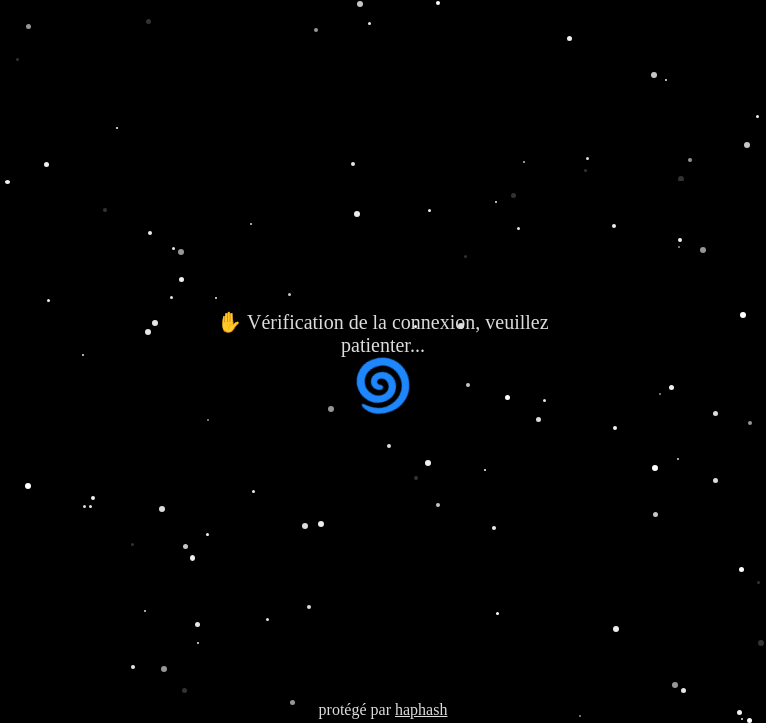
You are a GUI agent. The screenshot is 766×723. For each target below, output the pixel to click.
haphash (421, 709)
